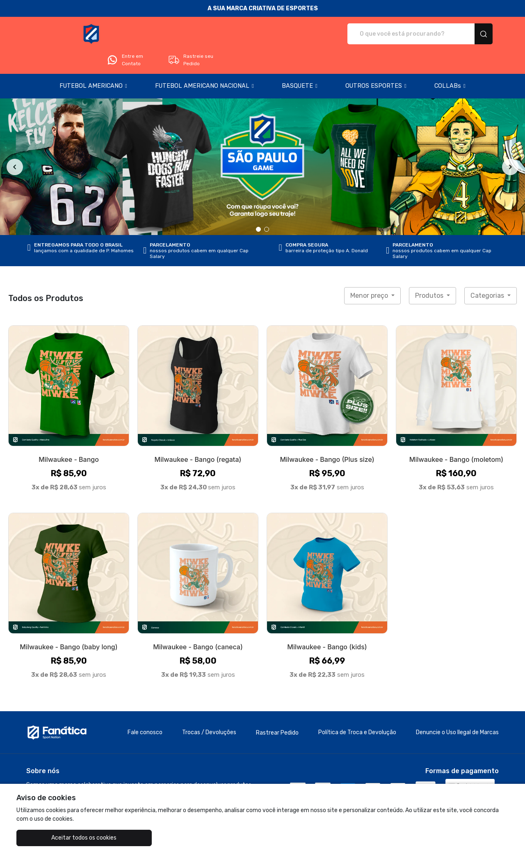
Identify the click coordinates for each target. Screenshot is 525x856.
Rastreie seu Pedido (466, 34)
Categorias (488, 272)
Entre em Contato (400, 34)
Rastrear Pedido (277, 709)
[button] (93, 63)
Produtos (430, 272)
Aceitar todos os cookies (57, 837)
